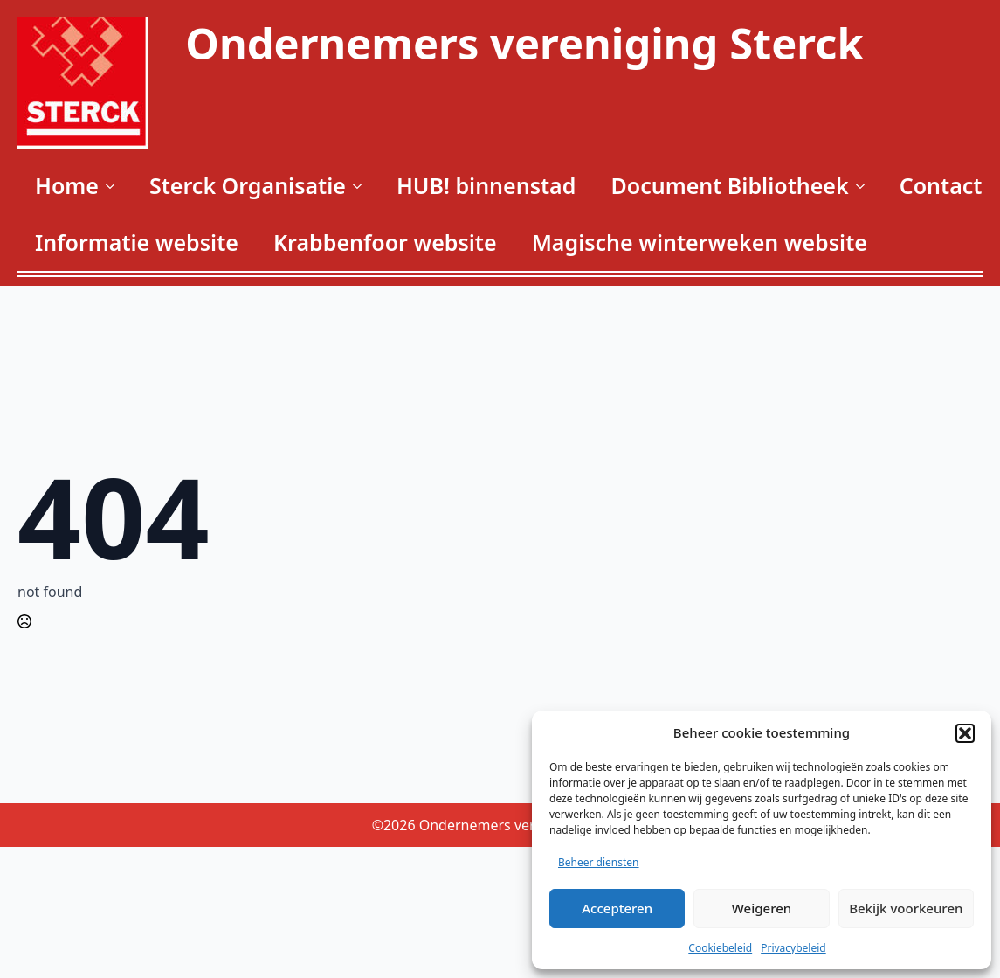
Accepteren (617, 908)
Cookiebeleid (720, 947)
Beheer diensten (598, 862)
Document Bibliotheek (729, 185)
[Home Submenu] (115, 185)
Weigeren (761, 908)
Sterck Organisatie (247, 185)
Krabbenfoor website (385, 242)
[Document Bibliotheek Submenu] (865, 185)
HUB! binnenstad (486, 185)
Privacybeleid (793, 947)
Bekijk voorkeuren (905, 908)
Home (67, 185)
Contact (941, 185)
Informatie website (136, 242)
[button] (965, 733)
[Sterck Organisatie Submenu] (362, 185)
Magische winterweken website (699, 242)
